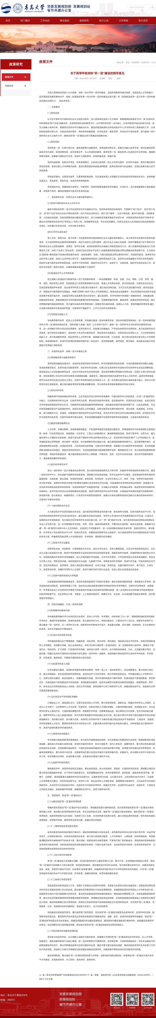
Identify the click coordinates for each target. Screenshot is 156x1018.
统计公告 (104, 20)
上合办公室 (147, 1001)
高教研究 (9, 86)
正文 (154, 62)
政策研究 (84, 20)
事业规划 (64, 20)
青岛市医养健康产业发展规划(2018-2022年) (67, 975)
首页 (8, 20)
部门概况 (25, 20)
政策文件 (9, 77)
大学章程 (123, 20)
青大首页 (143, 20)
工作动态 (45, 20)
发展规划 (132, 1001)
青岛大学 (116, 1001)
